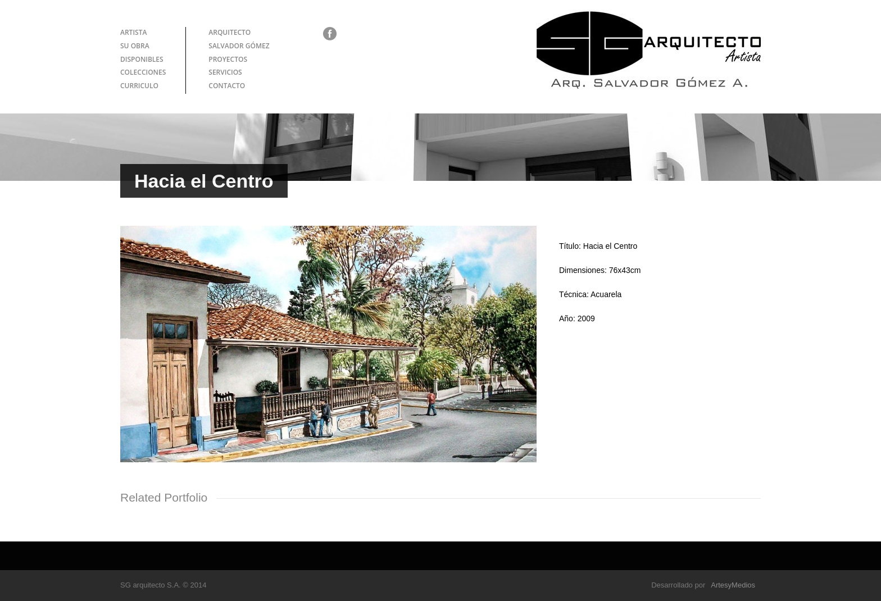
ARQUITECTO (229, 32)
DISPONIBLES (142, 59)
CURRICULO (139, 85)
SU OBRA (134, 46)
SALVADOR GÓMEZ (238, 46)
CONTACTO (226, 85)
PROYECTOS (227, 59)
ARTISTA (133, 32)
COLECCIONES (143, 72)
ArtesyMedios (733, 585)
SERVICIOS (225, 72)
